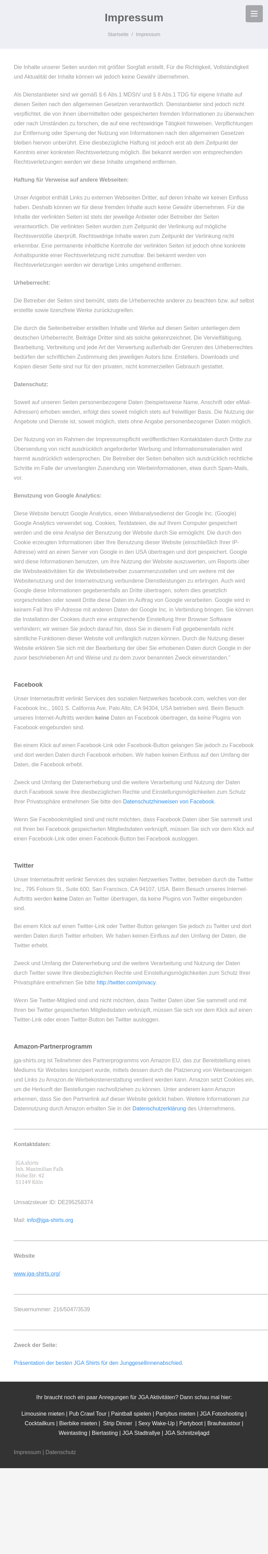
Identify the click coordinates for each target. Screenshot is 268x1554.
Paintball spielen (131, 1414)
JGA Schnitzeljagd (187, 1433)
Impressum (27, 1452)
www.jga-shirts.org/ (37, 1274)
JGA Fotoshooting (222, 1414)
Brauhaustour (223, 1423)
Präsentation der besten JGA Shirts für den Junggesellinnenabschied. (98, 1363)
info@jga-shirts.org (50, 1220)
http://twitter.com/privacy (126, 982)
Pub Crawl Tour (88, 1414)
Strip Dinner (117, 1423)
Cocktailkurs (40, 1423)
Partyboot (191, 1423)
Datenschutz (60, 1452)
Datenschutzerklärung (159, 1108)
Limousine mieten (43, 1414)
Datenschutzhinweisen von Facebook (168, 801)
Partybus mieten (175, 1414)
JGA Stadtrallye (141, 1433)
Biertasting (105, 1433)
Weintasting (72, 1433)
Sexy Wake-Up (156, 1423)
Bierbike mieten (78, 1423)
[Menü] (254, 13)
